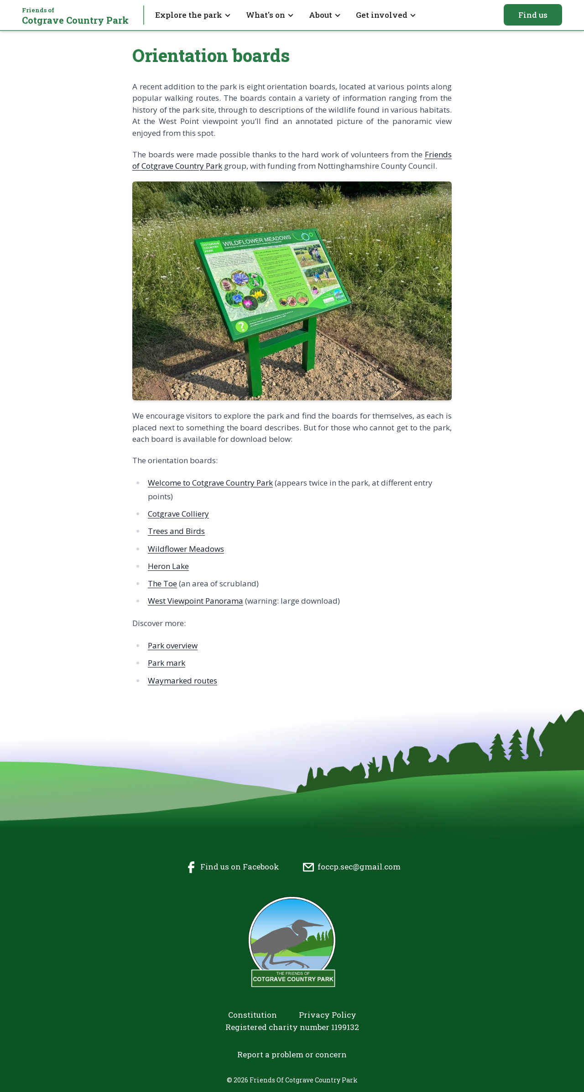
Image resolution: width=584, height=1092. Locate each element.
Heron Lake (168, 566)
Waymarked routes (182, 680)
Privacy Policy (327, 1014)
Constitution (252, 1014)
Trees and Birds (176, 531)
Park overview (173, 645)
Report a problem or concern (292, 1054)
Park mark (166, 662)
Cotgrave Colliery (178, 513)
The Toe (162, 583)
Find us (533, 15)
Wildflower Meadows (186, 548)
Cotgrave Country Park (75, 16)
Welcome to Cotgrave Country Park (210, 482)
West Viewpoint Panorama (195, 600)
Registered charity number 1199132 (292, 1027)
